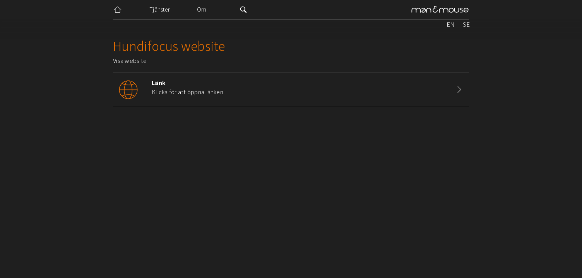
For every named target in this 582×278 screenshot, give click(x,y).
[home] (440, 9)
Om (202, 9)
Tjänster (159, 9)
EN (451, 24)
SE (466, 24)
